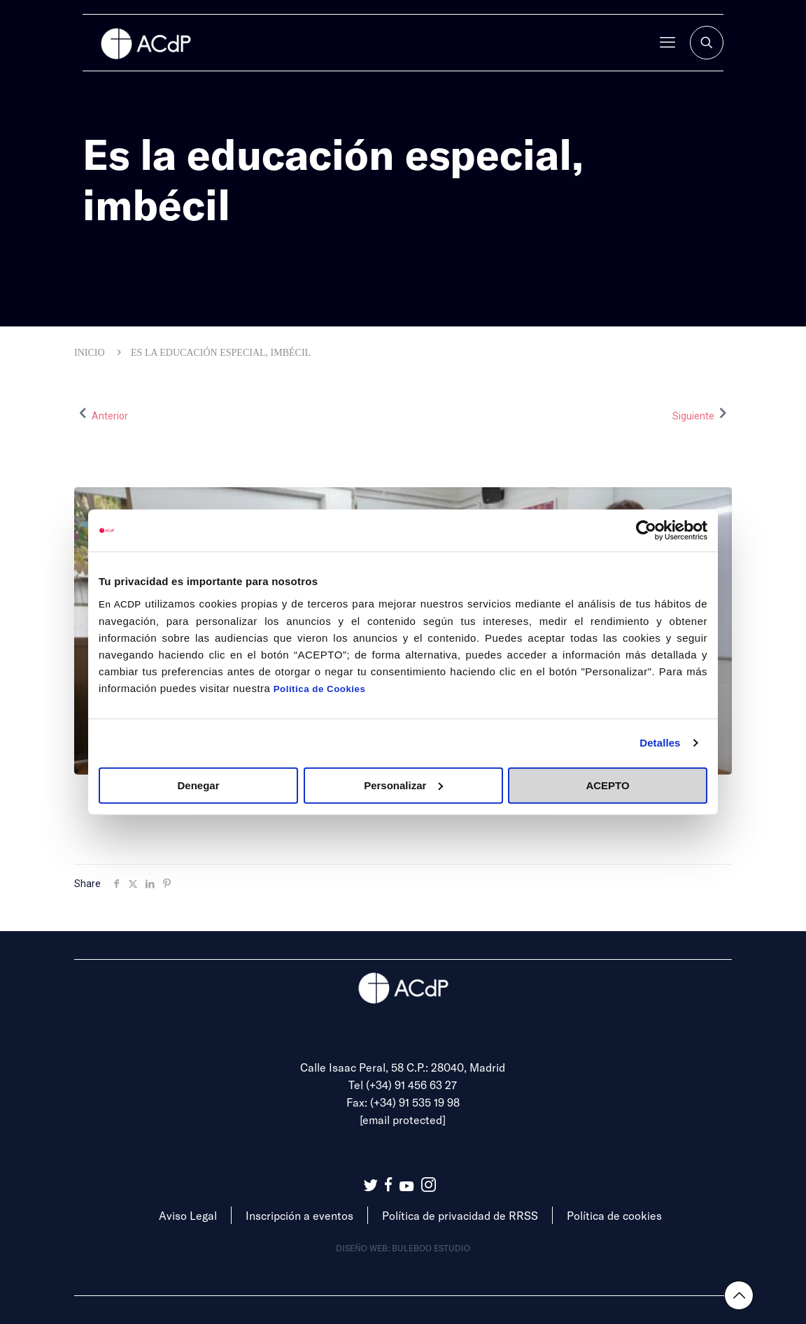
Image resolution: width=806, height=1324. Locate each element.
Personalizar (403, 785)
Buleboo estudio (431, 1248)
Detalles (659, 743)
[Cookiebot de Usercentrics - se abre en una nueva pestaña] (646, 530)
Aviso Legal (188, 1215)
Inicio (89, 352)
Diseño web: (364, 1248)
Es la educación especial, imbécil (221, 352)
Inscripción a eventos (299, 1215)
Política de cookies (614, 1215)
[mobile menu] (667, 43)
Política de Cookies (320, 688)
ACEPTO (607, 785)
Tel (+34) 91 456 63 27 (402, 1084)
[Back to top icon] (739, 1295)
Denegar (198, 785)
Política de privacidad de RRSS (460, 1215)
